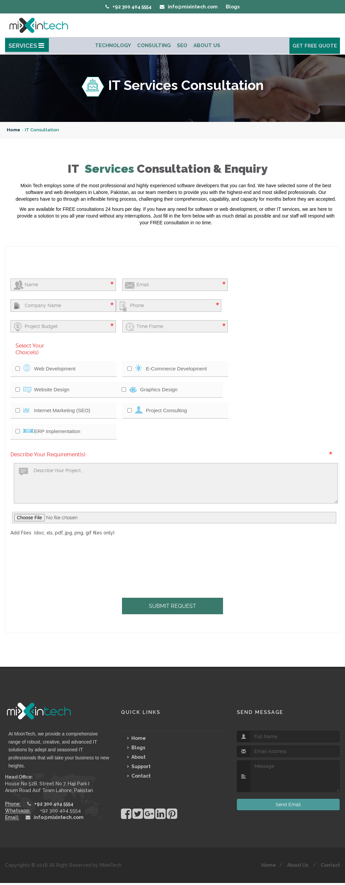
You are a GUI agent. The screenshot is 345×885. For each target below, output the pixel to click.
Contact (141, 776)
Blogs (233, 6)
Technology (113, 45)
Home (13, 129)
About (138, 757)
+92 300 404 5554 (128, 6)
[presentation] (88, 550)
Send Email (288, 804)
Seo (182, 45)
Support (141, 766)
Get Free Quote (314, 46)
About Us (206, 45)
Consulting (154, 45)
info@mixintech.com (189, 6)
